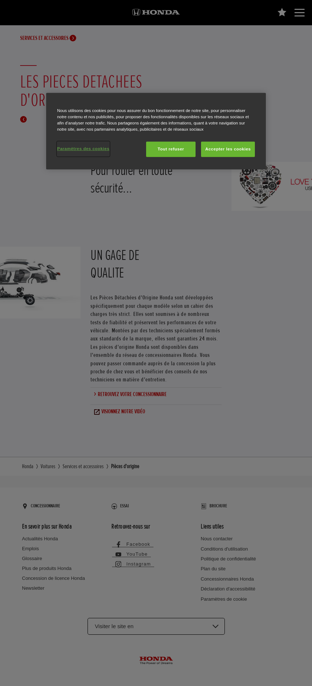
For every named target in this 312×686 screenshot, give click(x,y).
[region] (156, 131)
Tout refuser (170, 149)
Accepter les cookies (228, 149)
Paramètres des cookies (83, 148)
